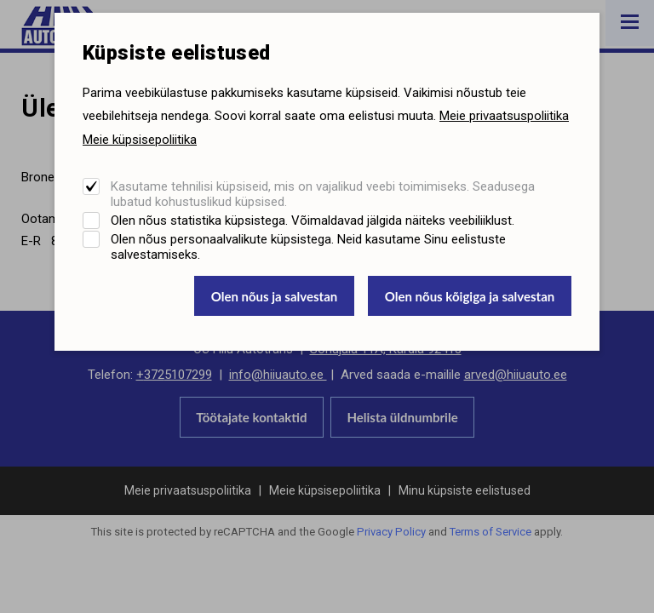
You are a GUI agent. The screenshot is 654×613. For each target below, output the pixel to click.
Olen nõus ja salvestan (274, 296)
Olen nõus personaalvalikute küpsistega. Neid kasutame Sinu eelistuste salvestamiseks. (308, 247)
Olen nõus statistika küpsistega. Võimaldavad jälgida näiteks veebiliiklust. (312, 220)
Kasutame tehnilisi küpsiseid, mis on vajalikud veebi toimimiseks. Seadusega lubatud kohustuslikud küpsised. (323, 194)
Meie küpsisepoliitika (140, 139)
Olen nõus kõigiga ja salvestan (470, 296)
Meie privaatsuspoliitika (504, 115)
